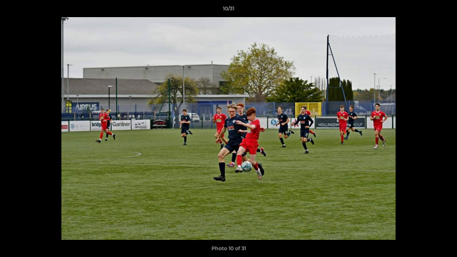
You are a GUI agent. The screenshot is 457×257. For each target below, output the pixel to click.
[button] (444, 10)
